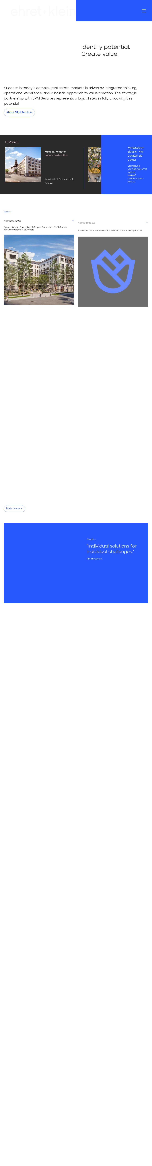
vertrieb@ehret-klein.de (136, 180)
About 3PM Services (19, 112)
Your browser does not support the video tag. (38, 40)
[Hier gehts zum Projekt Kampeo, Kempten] (62, 167)
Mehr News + (14, 508)
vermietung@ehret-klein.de (138, 170)
